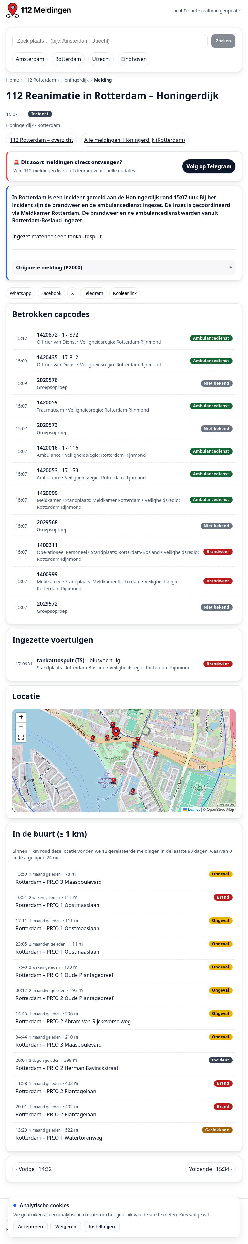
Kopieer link (125, 293)
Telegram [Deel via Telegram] (93, 293)
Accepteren (30, 1226)
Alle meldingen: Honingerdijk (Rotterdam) (134, 139)
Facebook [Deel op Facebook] (51, 293)
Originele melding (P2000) (49, 267)
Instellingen (101, 1226)
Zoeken (223, 40)
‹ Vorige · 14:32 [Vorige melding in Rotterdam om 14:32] (34, 1169)
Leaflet (191, 809)
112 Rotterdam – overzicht (41, 139)
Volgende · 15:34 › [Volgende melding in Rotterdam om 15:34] (210, 1169)
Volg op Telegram (209, 166)
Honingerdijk (75, 80)
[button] (115, 733)
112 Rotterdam (40, 80)
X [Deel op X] (72, 293)
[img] (124, 760)
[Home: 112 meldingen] (38, 10)
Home (12, 80)
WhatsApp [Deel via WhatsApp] (20, 293)
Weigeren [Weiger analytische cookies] (65, 1226)
